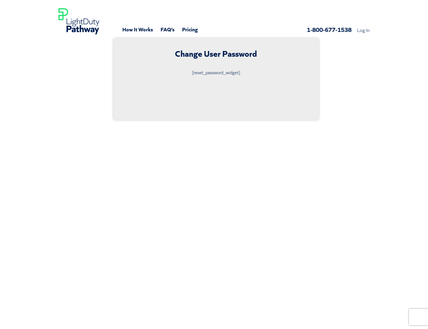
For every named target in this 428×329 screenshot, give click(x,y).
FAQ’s (167, 29)
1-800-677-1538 (329, 29)
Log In (363, 29)
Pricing (190, 29)
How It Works (137, 29)
